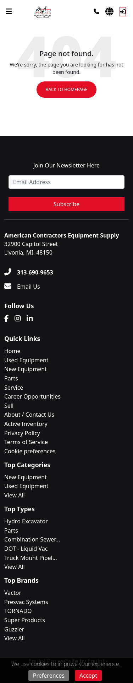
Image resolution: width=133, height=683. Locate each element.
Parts (11, 378)
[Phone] (96, 11)
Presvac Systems (26, 602)
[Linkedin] (30, 318)
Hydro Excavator (26, 521)
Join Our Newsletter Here (66, 165)
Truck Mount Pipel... (30, 558)
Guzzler (14, 629)
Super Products (24, 620)
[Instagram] (18, 318)
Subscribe (66, 204)
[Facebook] (6, 318)
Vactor (12, 593)
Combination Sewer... (32, 539)
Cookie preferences (30, 451)
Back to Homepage (67, 89)
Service (13, 387)
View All (14, 495)
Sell (8, 406)
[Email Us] (22, 286)
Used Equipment (26, 360)
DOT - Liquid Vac (26, 549)
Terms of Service (26, 442)
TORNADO (18, 611)
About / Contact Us (29, 414)
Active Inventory (26, 424)
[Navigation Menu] (9, 11)
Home (12, 351)
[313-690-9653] (28, 272)
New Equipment (25, 369)
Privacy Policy (22, 433)
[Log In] (123, 11)
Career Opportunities (32, 396)
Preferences (49, 675)
